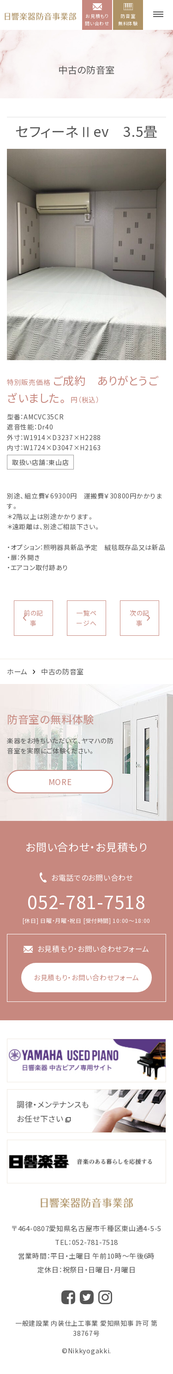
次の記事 (139, 618)
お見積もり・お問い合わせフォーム (86, 977)
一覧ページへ (86, 618)
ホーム (17, 671)
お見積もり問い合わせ (97, 15)
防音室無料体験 (128, 15)
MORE (60, 781)
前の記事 (33, 618)
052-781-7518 (86, 901)
